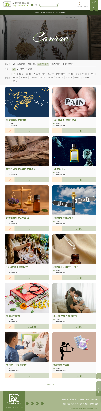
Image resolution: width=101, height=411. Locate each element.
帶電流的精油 (13, 325)
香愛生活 (77, 77)
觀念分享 (51, 74)
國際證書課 (32, 64)
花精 (43, 74)
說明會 (15, 81)
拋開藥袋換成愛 (61, 374)
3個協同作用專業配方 (17, 276)
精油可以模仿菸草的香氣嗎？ (21, 178)
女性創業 (51, 77)
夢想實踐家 (60, 77)
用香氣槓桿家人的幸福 (17, 227)
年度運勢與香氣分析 (16, 129)
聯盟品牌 (73, 400)
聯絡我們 (74, 404)
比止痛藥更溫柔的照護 (64, 129)
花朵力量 (42, 77)
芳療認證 (24, 77)
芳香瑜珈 (37, 74)
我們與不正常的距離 (16, 374)
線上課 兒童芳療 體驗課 (65, 325)
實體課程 (20, 74)
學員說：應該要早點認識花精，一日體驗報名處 (50, 12)
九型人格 (69, 77)
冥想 (77, 74)
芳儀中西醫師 (60, 74)
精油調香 (86, 77)
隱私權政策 (84, 404)
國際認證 (16, 77)
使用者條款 (93, 404)
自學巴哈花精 (55, 64)
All (14, 64)
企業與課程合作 (92, 400)
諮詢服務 (81, 400)
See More (50, 384)
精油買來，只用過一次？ (65, 276)
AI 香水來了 (59, 178)
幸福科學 (84, 74)
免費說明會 (21, 64)
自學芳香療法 (43, 64)
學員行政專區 (68, 64)
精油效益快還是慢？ (63, 227)
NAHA (92, 74)
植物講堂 (66, 404)
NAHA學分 (33, 77)
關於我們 (65, 400)
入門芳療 (20, 69)
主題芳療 (29, 69)
